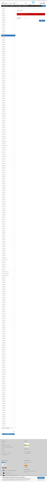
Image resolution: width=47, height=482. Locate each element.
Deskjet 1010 (3, 143)
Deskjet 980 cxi (4, 136)
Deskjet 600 (3, 35)
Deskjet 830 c (4, 91)
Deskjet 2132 (3, 170)
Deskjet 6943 (3, 410)
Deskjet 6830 (3, 405)
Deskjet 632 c (4, 44)
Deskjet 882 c (4, 111)
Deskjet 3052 (3, 246)
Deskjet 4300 (3, 365)
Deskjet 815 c (4, 84)
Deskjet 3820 (3, 329)
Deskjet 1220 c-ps (4, 156)
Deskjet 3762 (3, 322)
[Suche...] (14, 3)
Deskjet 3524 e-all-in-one (5, 275)
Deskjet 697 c (4, 71)
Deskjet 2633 (3, 212)
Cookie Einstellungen (4, 454)
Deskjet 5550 (3, 374)
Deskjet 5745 (3, 383)
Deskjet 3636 (3, 291)
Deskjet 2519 (3, 183)
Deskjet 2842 (3, 239)
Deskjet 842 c (4, 98)
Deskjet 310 (3, 10)
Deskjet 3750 (3, 318)
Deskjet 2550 (3, 203)
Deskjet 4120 (3, 351)
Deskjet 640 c (4, 46)
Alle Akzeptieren (41, 477)
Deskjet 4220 (3, 358)
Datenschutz (3, 451)
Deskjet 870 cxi (4, 107)
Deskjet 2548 (3, 199)
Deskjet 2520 (3, 185)
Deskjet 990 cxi (4, 138)
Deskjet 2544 (3, 194)
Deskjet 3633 (3, 286)
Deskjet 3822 (3, 331)
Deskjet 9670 (3, 419)
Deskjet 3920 (3, 342)
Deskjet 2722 (3, 221)
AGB (2, 450)
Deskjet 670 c (4, 55)
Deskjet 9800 (3, 423)
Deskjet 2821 (3, 230)
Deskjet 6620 (3, 403)
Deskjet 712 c (4, 75)
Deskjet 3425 (3, 266)
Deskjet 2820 (3, 228)
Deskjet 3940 (3, 347)
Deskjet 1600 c (4, 163)
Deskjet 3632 (3, 284)
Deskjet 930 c (4, 120)
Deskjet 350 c (4, 15)
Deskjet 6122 (3, 392)
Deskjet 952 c (4, 129)
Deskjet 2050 (3, 165)
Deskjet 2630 (3, 208)
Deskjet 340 (3, 13)
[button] (33, 0)
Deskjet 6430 (3, 396)
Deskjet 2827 (3, 237)
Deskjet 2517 (3, 179)
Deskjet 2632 (3, 210)
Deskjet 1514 (3, 161)
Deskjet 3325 (3, 262)
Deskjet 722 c (4, 78)
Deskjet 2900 (3, 241)
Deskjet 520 (3, 28)
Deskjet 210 (3, 8)
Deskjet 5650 (3, 376)
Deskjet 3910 (3, 338)
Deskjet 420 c (4, 19)
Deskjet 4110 (3, 349)
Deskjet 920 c (4, 118)
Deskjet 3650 (3, 300)
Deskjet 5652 (3, 378)
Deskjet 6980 (3, 412)
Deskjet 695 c (4, 69)
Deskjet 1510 (3, 158)
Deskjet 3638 (3, 295)
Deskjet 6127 (3, 394)
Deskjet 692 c (4, 64)
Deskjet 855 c (4, 105)
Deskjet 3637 (3, 293)
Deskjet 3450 (3, 268)
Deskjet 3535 (3, 277)
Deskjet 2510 (3, 174)
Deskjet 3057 (3, 255)
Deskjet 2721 (3, 219)
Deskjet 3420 (3, 264)
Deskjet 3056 (3, 253)
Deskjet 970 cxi (4, 134)
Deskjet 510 (3, 26)
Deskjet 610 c (4, 37)
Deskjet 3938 (3, 345)
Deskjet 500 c (4, 24)
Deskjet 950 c (4, 127)
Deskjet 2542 (3, 190)
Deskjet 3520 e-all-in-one (5, 271)
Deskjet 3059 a (4, 257)
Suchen (42, 20)
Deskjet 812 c (4, 82)
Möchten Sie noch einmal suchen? (19, 18)
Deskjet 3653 (3, 302)
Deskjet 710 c (4, 73)
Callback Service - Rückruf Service (6, 453)
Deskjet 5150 (3, 369)
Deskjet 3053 (3, 248)
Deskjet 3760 (3, 320)
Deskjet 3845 (3, 333)
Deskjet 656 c (4, 51)
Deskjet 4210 (3, 356)
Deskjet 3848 (3, 336)
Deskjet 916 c (4, 116)
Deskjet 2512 (3, 176)
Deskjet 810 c (4, 80)
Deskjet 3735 (3, 313)
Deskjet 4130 (3, 354)
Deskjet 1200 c (4, 154)
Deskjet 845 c (4, 102)
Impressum (3, 442)
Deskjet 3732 (3, 309)
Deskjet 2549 (3, 201)
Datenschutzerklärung (26, 480)
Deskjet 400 (3, 17)
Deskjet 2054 (3, 167)
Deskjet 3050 (3, 244)
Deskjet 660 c (4, 53)
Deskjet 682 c (4, 60)
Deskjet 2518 (3, 181)
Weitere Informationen (41, 479)
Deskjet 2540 (3, 188)
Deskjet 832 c (4, 93)
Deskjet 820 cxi (4, 87)
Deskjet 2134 (3, 172)
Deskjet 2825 (3, 235)
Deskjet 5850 (3, 387)
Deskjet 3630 (3, 282)
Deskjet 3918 (3, 340)
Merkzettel (43, 0)
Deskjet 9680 (3, 421)
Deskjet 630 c (4, 42)
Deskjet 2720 (3, 217)
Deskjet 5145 (3, 367)
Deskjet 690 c (4, 62)
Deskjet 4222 (3, 360)
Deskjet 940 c (4, 125)
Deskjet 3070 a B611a (5, 259)
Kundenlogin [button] (39, 0)
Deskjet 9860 (3, 425)
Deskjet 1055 (3, 147)
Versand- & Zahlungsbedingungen (6, 445)
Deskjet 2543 (3, 192)
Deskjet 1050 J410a (4, 145)
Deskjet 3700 (3, 304)
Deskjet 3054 (3, 250)
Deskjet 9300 (3, 416)
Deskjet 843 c (4, 100)
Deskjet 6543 (3, 401)
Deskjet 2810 (3, 226)
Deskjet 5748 (3, 385)
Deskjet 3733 (3, 311)
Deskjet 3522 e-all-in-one (5, 273)
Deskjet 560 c (4, 33)
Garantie (3, 448)
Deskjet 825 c (4, 89)
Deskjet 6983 (3, 414)
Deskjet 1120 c (4, 152)
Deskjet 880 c (4, 109)
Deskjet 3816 (3, 327)
